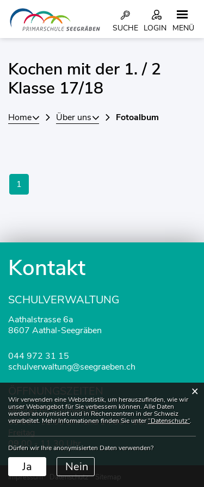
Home (20, 117)
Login (155, 28)
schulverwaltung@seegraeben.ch (71, 367)
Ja (27, 466)
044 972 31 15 (38, 356)
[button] (77, 117)
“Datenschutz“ (169, 420)
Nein (76, 466)
